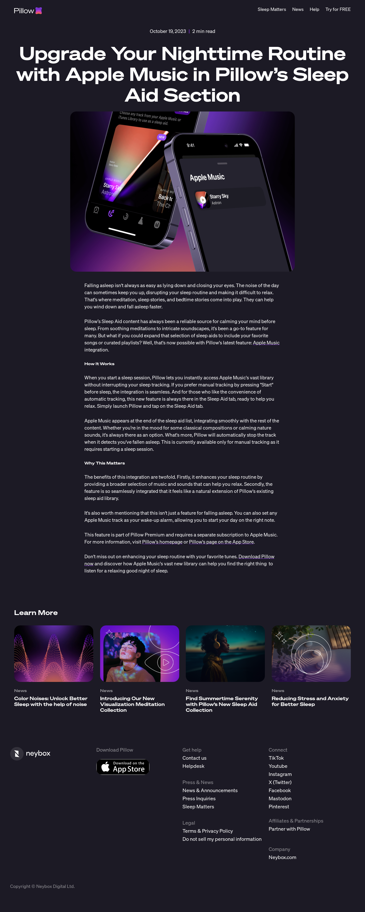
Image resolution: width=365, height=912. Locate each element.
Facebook (280, 790)
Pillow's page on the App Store (221, 541)
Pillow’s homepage (162, 541)
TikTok (276, 757)
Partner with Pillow (289, 828)
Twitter (282, 782)
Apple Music (266, 342)
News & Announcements (210, 790)
